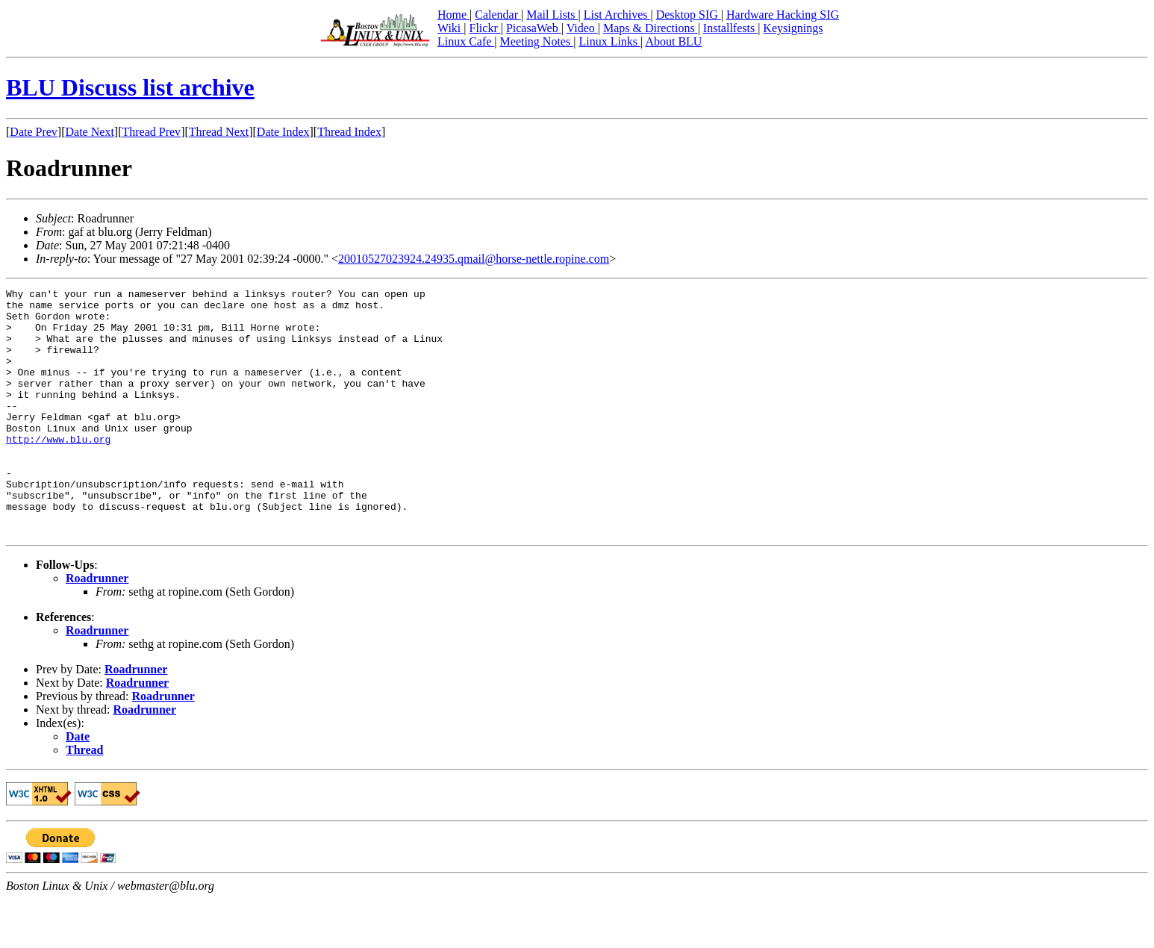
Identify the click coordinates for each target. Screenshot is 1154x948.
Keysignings (793, 28)
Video (582, 28)
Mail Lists (552, 14)
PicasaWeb (533, 28)
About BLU (673, 41)
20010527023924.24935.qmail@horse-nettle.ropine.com (473, 258)
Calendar (498, 14)
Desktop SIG (688, 14)
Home (453, 14)
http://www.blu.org (58, 470)
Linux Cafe (465, 41)
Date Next (90, 131)
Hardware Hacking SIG (782, 14)
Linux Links (609, 41)
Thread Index (349, 131)
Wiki (450, 28)
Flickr (484, 28)
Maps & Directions (650, 28)
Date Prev (33, 131)
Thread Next (219, 131)
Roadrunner (97, 627)
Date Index (283, 131)
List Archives (617, 14)
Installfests (730, 28)
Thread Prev (151, 131)
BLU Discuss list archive (130, 87)
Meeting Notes (537, 41)
